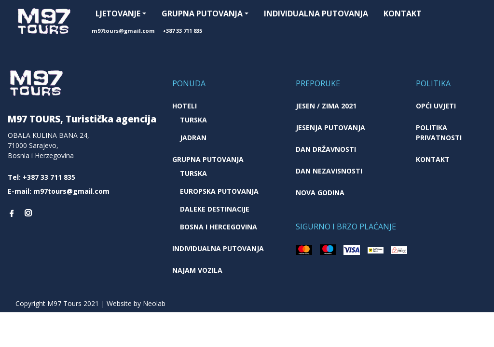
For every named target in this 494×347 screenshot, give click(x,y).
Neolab (154, 303)
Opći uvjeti (436, 105)
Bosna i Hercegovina (218, 226)
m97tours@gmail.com (123, 30)
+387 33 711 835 (182, 30)
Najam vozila (197, 270)
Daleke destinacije (214, 209)
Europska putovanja (219, 191)
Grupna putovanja (202, 13)
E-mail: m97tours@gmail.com (59, 191)
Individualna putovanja (316, 13)
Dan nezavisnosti (329, 170)
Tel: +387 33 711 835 (41, 177)
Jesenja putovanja (330, 127)
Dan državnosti (326, 149)
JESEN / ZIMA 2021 (326, 105)
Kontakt (403, 13)
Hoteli (184, 105)
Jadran (193, 137)
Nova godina (320, 192)
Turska (193, 119)
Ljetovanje (118, 13)
